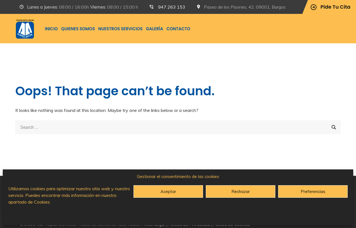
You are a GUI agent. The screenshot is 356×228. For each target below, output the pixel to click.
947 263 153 (171, 7)
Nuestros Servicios (120, 29)
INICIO (51, 29)
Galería (154, 29)
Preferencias (313, 191)
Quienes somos (78, 29)
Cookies (42, 202)
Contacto (178, 29)
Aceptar (168, 191)
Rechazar (240, 191)
